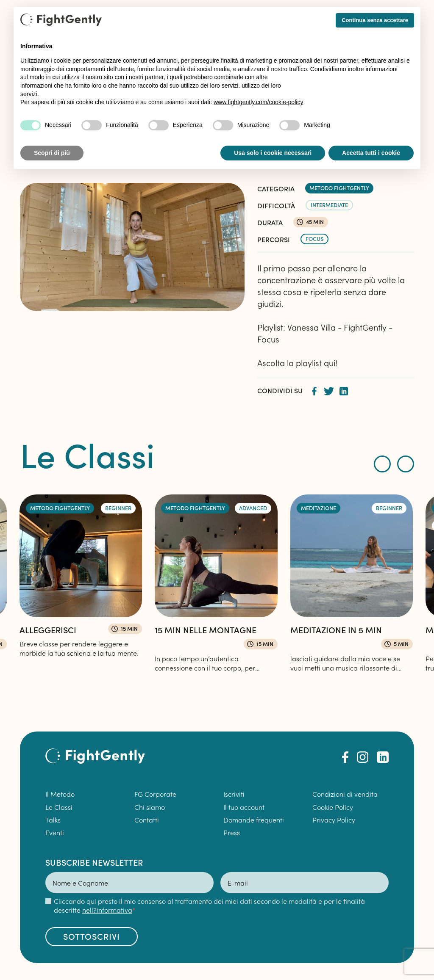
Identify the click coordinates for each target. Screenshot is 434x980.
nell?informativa (107, 909)
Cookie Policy (332, 807)
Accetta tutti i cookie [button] (371, 152)
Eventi (54, 832)
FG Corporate (155, 793)
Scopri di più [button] (52, 152)
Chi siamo (149, 807)
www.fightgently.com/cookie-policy (258, 102)
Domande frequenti (254, 819)
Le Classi (58, 807)
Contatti (146, 819)
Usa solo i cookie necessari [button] (273, 152)
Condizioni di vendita (345, 793)
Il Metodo (60, 793)
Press (231, 832)
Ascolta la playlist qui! (297, 362)
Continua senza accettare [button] (375, 20)
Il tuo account (243, 807)
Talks (53, 819)
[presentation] (382, 463)
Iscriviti (234, 793)
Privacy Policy (333, 819)
